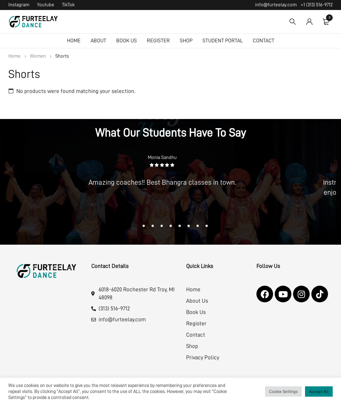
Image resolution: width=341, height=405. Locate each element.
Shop (192, 346)
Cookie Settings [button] (283, 391)
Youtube (45, 4)
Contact (195, 335)
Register (196, 323)
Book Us (196, 312)
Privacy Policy (202, 357)
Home (14, 56)
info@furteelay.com (276, 4)
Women (38, 56)
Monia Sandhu (162, 157)
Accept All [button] (319, 391)
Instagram (18, 4)
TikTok (68, 4)
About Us (197, 301)
